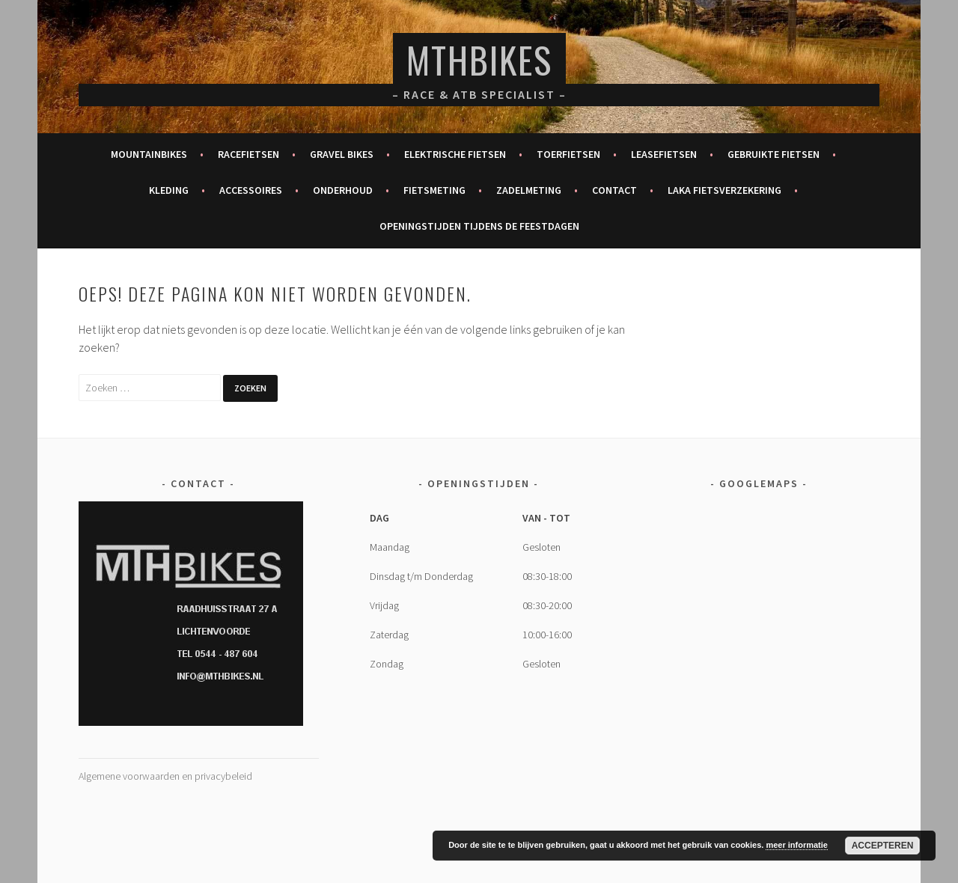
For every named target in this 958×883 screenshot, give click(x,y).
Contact (614, 190)
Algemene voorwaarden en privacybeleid (165, 776)
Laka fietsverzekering (724, 190)
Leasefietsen (664, 154)
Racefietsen (248, 154)
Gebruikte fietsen (773, 154)
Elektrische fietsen (455, 154)
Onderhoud (343, 190)
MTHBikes (479, 59)
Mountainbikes (149, 154)
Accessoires (250, 190)
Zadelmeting (528, 190)
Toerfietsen (568, 154)
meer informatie (797, 844)
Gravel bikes (341, 154)
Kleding (169, 190)
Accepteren (883, 845)
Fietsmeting (434, 190)
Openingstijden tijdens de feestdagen (479, 226)
